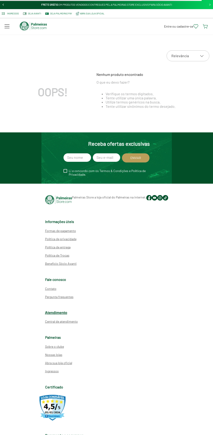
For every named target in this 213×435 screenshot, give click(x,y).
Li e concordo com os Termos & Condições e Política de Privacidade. (107, 172)
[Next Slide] (210, 5)
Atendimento (56, 313)
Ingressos (10, 13)
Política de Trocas (57, 255)
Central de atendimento (61, 321)
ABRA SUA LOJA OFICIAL (90, 13)
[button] (7, 26)
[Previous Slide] (3, 5)
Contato (50, 289)
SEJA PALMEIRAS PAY (58, 13)
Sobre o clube (54, 346)
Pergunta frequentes (59, 297)
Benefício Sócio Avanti (61, 263)
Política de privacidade (60, 239)
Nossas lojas (53, 355)
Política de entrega (58, 247)
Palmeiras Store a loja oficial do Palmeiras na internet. (109, 197)
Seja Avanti (32, 13)
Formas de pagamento (60, 231)
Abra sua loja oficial (58, 363)
